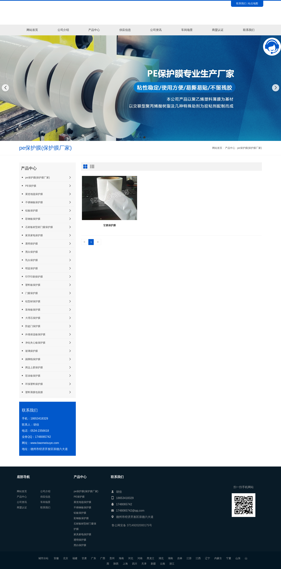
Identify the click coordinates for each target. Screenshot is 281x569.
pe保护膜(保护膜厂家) (249, 147)
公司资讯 (156, 29)
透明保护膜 (29, 243)
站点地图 (253, 3)
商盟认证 (217, 29)
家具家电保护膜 (32, 235)
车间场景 (187, 29)
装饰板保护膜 (30, 309)
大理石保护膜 (30, 317)
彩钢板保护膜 (30, 218)
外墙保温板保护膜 (33, 334)
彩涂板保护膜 (30, 375)
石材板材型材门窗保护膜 (37, 226)
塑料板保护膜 (30, 284)
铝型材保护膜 (30, 301)
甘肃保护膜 (109, 225)
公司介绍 (63, 29)
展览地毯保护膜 (32, 193)
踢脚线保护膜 (30, 359)
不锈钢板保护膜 (32, 202)
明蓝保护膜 (29, 268)
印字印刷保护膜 (32, 276)
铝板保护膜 (29, 210)
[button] (136, 137)
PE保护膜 (28, 185)
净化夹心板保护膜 (33, 342)
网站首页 (32, 29)
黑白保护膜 (29, 251)
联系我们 (241, 3)
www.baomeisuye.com (44, 442)
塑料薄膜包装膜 (32, 392)
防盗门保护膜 (30, 326)
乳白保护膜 (29, 260)
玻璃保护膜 (29, 350)
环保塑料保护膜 (32, 383)
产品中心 (94, 29)
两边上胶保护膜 (32, 367)
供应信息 (125, 29)
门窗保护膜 (29, 293)
